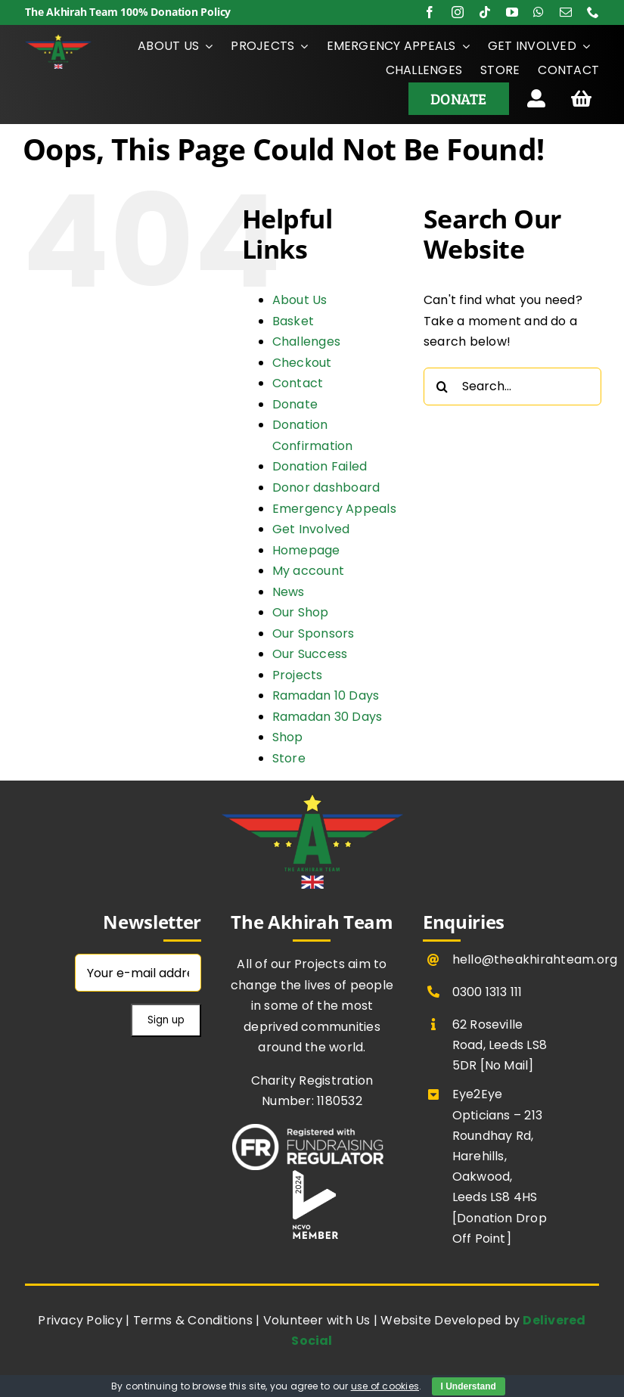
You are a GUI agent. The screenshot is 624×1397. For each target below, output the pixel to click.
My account (308, 570)
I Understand (468, 1386)
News (288, 592)
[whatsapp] (538, 12)
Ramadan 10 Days (326, 695)
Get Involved (311, 529)
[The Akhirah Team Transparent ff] (58, 39)
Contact (298, 383)
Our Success (310, 654)
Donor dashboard (326, 487)
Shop (287, 737)
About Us (300, 300)
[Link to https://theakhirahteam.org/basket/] (581, 98)
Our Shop (300, 612)
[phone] (593, 12)
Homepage (306, 550)
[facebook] (430, 12)
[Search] (442, 386)
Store (289, 758)
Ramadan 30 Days (327, 716)
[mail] (566, 12)
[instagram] (458, 12)
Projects (297, 675)
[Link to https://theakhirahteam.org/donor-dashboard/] (536, 98)
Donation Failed (320, 466)
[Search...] (512, 386)
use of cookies (385, 1386)
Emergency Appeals (334, 508)
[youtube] (512, 12)
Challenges (306, 341)
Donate (295, 404)
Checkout (302, 362)
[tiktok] (485, 12)
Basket (293, 321)
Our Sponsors (313, 633)
